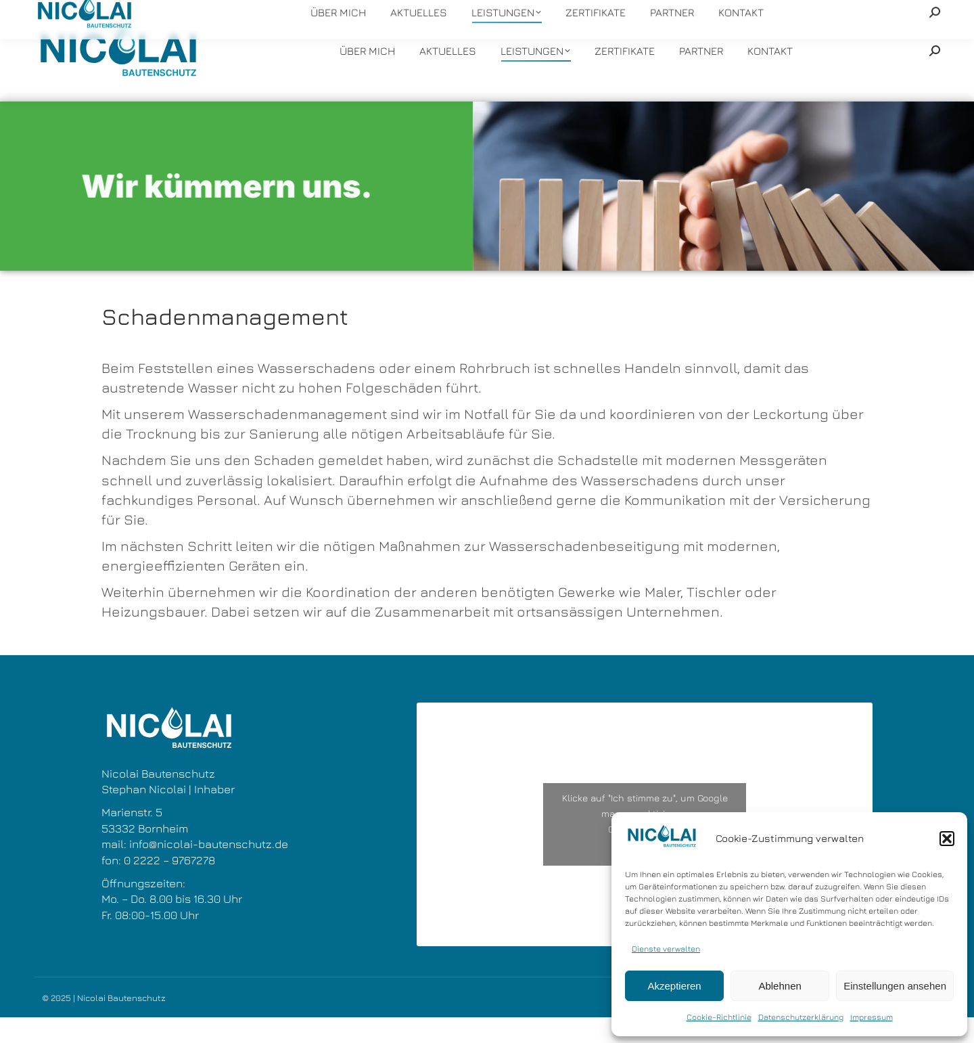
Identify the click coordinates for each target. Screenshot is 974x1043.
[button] (947, 838)
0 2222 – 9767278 (169, 886)
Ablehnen (779, 986)
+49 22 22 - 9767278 (306, 13)
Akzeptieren (674, 986)
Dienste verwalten (666, 949)
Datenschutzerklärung (800, 1017)
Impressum (871, 1017)
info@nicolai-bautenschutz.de (438, 13)
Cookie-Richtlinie (719, 1017)
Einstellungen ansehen (894, 986)
